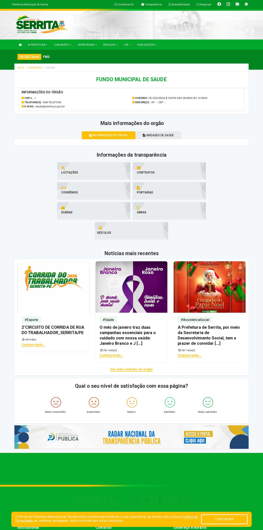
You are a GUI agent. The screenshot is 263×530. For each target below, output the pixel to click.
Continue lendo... (33, 304)
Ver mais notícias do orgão (131, 329)
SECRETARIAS (87, 44)
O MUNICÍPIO (63, 44)
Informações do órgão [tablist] (107, 135)
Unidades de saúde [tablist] (159, 135)
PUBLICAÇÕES (147, 44)
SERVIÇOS (110, 44)
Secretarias (35, 67)
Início (20, 67)
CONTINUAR (224, 519)
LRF (127, 44)
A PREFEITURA (38, 44)
